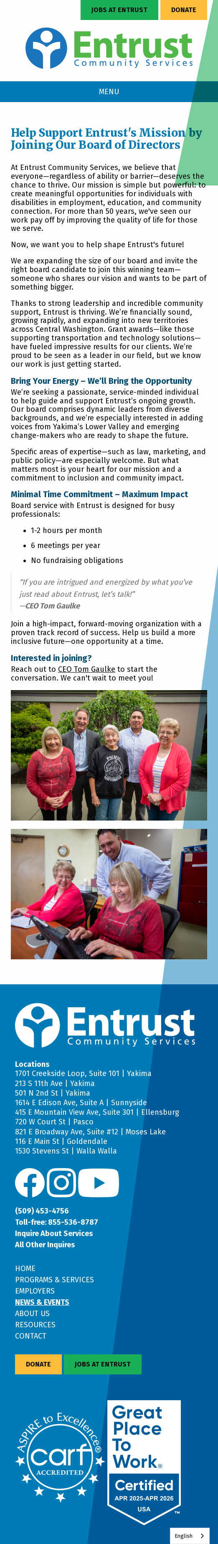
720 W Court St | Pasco (54, 1121)
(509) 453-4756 (42, 1211)
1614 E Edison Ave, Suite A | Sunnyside (81, 1102)
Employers (35, 1291)
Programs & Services (54, 1279)
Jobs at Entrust (119, 10)
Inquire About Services (54, 1233)
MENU (109, 91)
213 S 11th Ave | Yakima (55, 1083)
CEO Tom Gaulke (86, 669)
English (184, 1536)
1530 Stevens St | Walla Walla (66, 1151)
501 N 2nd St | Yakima (52, 1093)
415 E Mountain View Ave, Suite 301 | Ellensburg (97, 1112)
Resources (35, 1324)
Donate (183, 10)
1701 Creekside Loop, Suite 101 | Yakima (83, 1073)
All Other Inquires (45, 1244)
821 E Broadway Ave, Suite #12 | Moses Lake (90, 1131)
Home (25, 1268)
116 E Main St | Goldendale (61, 1141)
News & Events (42, 1302)
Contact (30, 1336)
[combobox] (190, 1536)
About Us (32, 1313)
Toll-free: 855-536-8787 (56, 1222)
